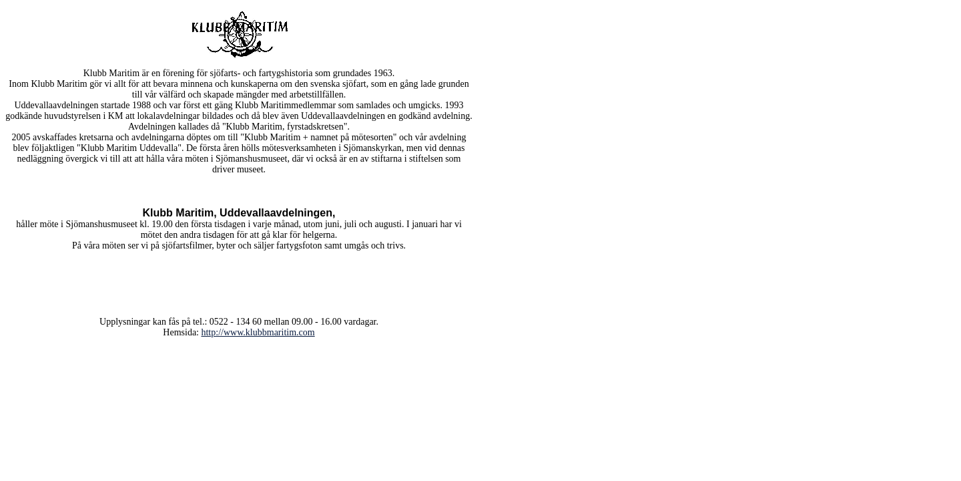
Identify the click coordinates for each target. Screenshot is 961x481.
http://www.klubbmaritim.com (257, 332)
